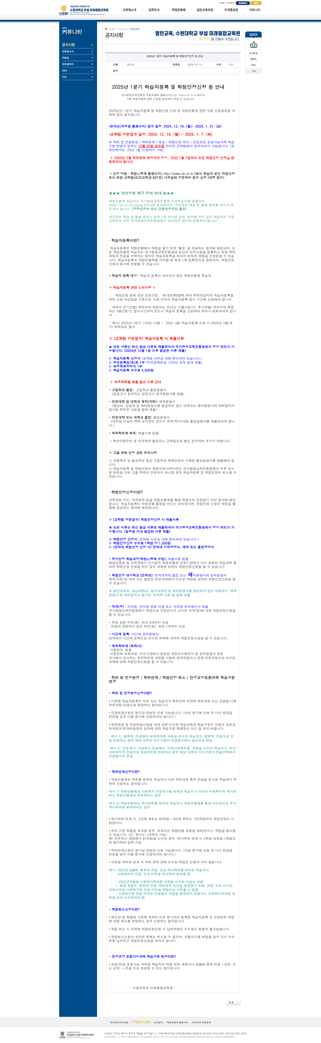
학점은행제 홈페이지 (177, 1022)
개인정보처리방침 (119, 1022)
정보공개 (158, 1022)
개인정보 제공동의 (201, 1022)
